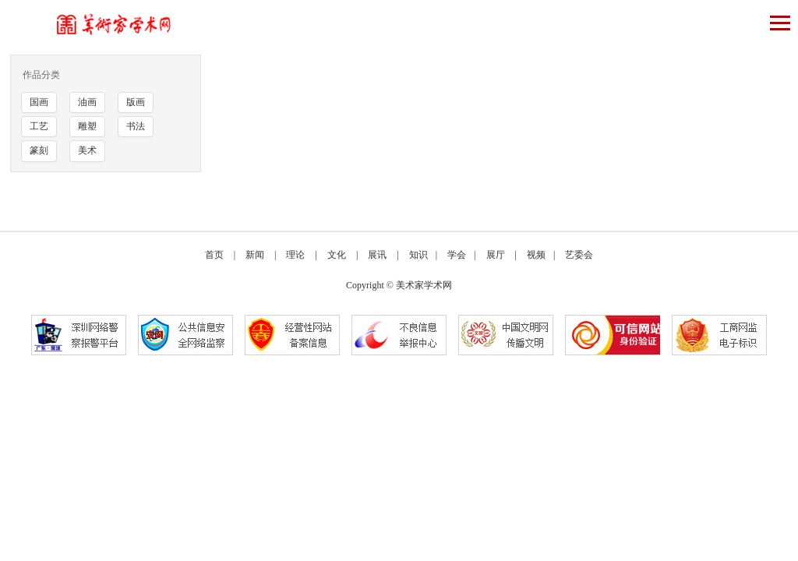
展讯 (377, 254)
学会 (456, 254)
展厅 (495, 254)
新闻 (254, 254)
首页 (214, 254)
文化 (336, 254)
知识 (418, 254)
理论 (295, 254)
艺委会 (579, 254)
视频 (536, 254)
